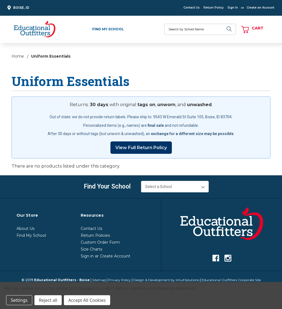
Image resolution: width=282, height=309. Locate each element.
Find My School (108, 29)
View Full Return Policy (141, 147)
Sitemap (99, 280)
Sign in (87, 256)
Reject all (48, 300)
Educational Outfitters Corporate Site (231, 280)
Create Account (115, 256)
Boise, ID (17, 8)
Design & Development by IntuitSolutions (166, 280)
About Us (25, 228)
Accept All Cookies (87, 300)
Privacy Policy (119, 280)
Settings (19, 300)
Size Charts (91, 249)
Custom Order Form (100, 242)
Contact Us (191, 7)
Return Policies (95, 235)
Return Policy (214, 7)
